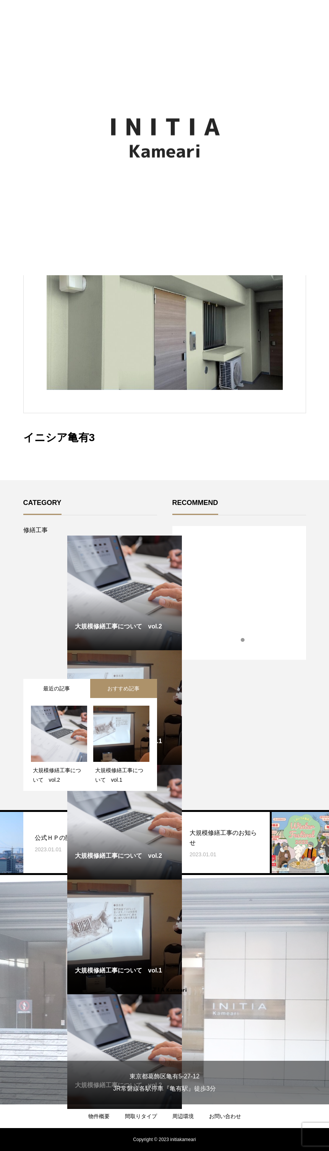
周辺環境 (183, 1116)
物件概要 (99, 1116)
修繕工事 (35, 530)
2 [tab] (243, 640)
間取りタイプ (141, 1116)
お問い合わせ (225, 1116)
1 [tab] (236, 640)
